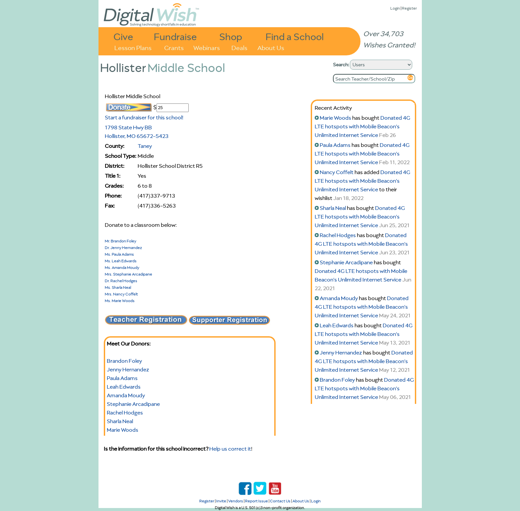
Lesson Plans (133, 47)
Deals (239, 47)
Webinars (206, 47)
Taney (145, 146)
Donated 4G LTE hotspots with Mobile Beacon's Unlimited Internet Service (362, 126)
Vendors (235, 501)
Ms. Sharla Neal (118, 287)
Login (395, 8)
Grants (174, 47)
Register (409, 8)
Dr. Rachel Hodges (121, 281)
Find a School (295, 36)
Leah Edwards (124, 386)
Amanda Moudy (126, 395)
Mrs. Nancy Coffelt (121, 294)
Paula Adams (122, 378)
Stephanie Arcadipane (133, 404)
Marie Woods (122, 429)
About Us (270, 47)
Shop (230, 36)
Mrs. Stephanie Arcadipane (128, 274)
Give (123, 36)
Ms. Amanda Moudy (122, 267)
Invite (221, 501)
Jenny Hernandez (128, 369)
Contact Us (280, 501)
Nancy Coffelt (337, 172)
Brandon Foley (124, 360)
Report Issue (256, 501)
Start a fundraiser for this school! (144, 117)
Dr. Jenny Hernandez (123, 247)
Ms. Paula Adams (119, 254)
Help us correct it (230, 448)
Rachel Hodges (125, 412)
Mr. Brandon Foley (120, 241)
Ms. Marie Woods (120, 300)
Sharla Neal (120, 421)
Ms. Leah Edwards (121, 261)
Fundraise (175, 36)
